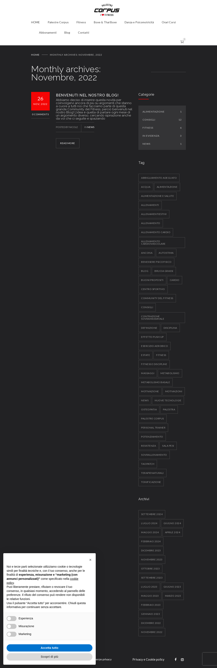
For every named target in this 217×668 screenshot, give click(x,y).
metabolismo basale (155, 382)
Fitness (81, 22)
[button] (90, 559)
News (90, 127)
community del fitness (157, 298)
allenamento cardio (155, 232)
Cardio (174, 280)
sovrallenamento (154, 454)
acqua (146, 186)
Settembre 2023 (152, 577)
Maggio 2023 (150, 595)
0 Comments (40, 114)
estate (145, 355)
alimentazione (167, 186)
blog (144, 270)
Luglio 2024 (149, 523)
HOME (35, 22)
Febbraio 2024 (151, 541)
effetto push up (152, 336)
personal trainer (153, 427)
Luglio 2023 (149, 586)
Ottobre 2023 (150, 568)
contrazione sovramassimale (152, 317)
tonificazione (151, 482)
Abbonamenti (48, 32)
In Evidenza (162, 136)
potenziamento (152, 436)
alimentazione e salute (157, 195)
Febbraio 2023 (151, 604)
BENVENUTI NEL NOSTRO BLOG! (87, 95)
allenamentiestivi (154, 214)
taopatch (147, 463)
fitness (161, 355)
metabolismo (169, 373)
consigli (147, 307)
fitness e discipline (154, 364)
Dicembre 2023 (151, 550)
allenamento (150, 223)
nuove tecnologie (168, 400)
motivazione (150, 391)
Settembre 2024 (152, 514)
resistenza (148, 445)
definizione (149, 327)
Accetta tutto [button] (49, 647)
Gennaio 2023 (150, 613)
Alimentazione (162, 111)
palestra (169, 409)
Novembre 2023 (152, 559)
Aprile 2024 (172, 532)
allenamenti (150, 205)
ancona (146, 252)
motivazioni (173, 391)
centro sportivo (153, 289)
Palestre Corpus (58, 22)
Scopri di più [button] (49, 656)
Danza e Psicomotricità (139, 22)
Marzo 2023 (173, 595)
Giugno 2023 (172, 586)
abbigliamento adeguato (159, 177)
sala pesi (168, 445)
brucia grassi (163, 270)
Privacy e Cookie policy (148, 659)
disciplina (170, 327)
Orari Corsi (169, 22)
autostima (166, 252)
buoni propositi (152, 280)
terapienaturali (152, 472)
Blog (67, 32)
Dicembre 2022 (151, 623)
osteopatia (149, 409)
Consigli (162, 119)
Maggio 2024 (150, 532)
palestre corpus (152, 418)
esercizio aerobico (154, 346)
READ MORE (67, 143)
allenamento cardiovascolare (153, 242)
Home (35, 54)
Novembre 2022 (152, 632)
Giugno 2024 (172, 523)
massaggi (147, 373)
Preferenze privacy (99, 659)
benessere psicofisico (156, 261)
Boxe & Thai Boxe (105, 22)
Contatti (83, 32)
